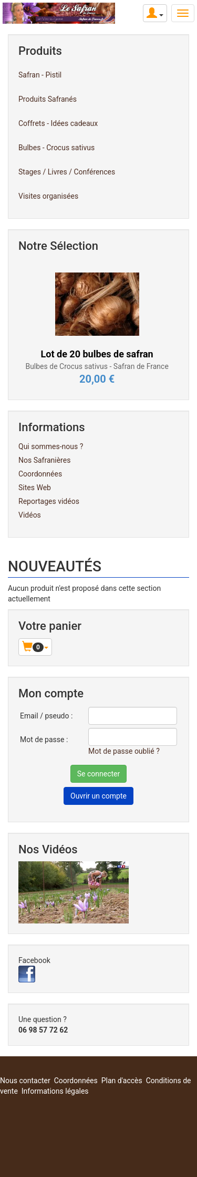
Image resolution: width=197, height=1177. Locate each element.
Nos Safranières (44, 460)
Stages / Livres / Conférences (66, 172)
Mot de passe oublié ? (124, 751)
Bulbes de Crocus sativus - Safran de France (96, 366)
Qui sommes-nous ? (50, 446)
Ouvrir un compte (98, 796)
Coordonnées (40, 474)
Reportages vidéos (48, 501)
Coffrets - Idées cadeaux (58, 123)
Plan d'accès (121, 1080)
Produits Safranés (47, 99)
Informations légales (55, 1091)
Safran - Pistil (39, 75)
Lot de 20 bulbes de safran (97, 353)
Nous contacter (25, 1080)
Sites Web (34, 487)
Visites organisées (48, 196)
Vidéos (29, 515)
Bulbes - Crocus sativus (56, 147)
